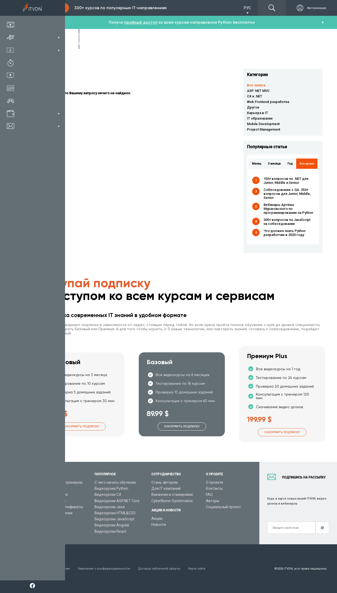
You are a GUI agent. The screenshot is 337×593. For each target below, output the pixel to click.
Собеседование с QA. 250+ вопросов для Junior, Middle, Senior (287, 194)
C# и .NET (254, 96)
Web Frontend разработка (268, 102)
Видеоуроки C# (108, 494)
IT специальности (52, 494)
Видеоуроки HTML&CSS (115, 513)
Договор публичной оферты (159, 568)
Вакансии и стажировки (172, 494)
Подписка (52, 8)
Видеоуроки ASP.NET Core (117, 501)
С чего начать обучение (115, 482)
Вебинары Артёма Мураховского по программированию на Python (288, 209)
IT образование (260, 118)
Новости (158, 524)
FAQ (209, 494)
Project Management (263, 129)
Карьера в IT (257, 113)
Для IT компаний (166, 488)
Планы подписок (51, 501)
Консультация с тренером (59, 482)
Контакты (214, 488)
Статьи (43, 525)
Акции (156, 518)
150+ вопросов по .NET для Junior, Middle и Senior (286, 181)
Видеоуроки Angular (112, 525)
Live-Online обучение (55, 513)
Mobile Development (263, 124)
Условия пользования (53, 568)
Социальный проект (223, 507)
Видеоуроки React (110, 531)
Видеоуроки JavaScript (114, 519)
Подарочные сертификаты (60, 507)
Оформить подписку (81, 426)
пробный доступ (140, 22)
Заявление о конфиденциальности (104, 568)
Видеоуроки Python (111, 488)
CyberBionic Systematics (172, 501)
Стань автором (164, 482)
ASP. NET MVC (258, 91)
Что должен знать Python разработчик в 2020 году (284, 233)
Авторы (212, 501)
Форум (42, 531)
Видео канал (48, 519)
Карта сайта (196, 568)
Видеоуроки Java (110, 507)
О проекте (214, 482)
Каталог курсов (50, 488)
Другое (253, 107)
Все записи (256, 85)
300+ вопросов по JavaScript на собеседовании (287, 222)
